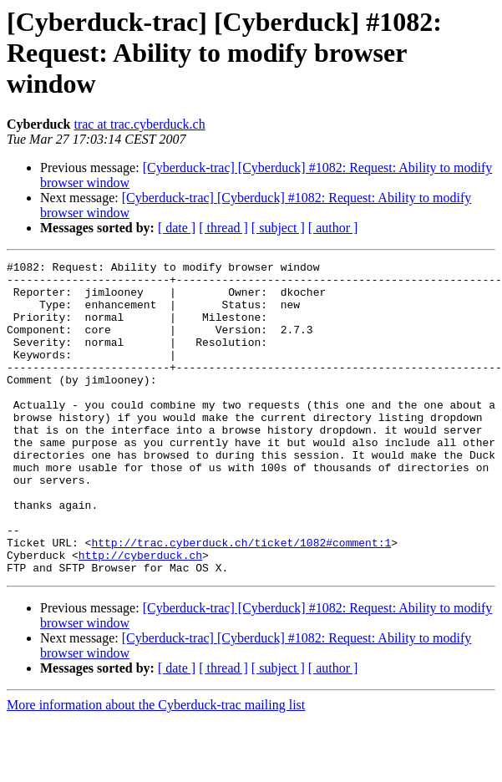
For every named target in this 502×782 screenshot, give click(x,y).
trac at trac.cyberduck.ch (139, 124)
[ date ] (176, 228)
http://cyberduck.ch (140, 614)
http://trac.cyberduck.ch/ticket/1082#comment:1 (241, 599)
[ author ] (333, 228)
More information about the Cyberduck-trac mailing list (156, 767)
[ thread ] (223, 228)
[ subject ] (278, 228)
